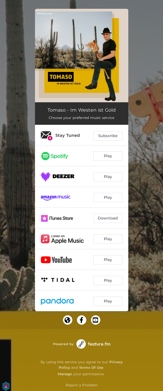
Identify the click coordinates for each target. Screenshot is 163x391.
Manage (65, 374)
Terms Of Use (91, 367)
